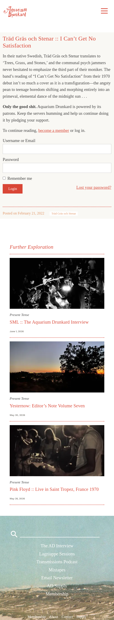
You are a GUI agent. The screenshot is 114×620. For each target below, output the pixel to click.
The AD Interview (57, 545)
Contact (67, 617)
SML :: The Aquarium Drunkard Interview (49, 322)
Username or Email (19, 140)
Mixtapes (57, 569)
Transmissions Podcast (57, 561)
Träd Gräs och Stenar (63, 213)
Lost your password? (93, 187)
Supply (81, 617)
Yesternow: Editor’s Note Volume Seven (47, 405)
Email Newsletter (57, 577)
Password (11, 159)
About (53, 617)
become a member (53, 130)
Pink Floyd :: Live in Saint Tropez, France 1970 (54, 489)
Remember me (19, 178)
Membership (57, 593)
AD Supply (57, 585)
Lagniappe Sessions (57, 553)
